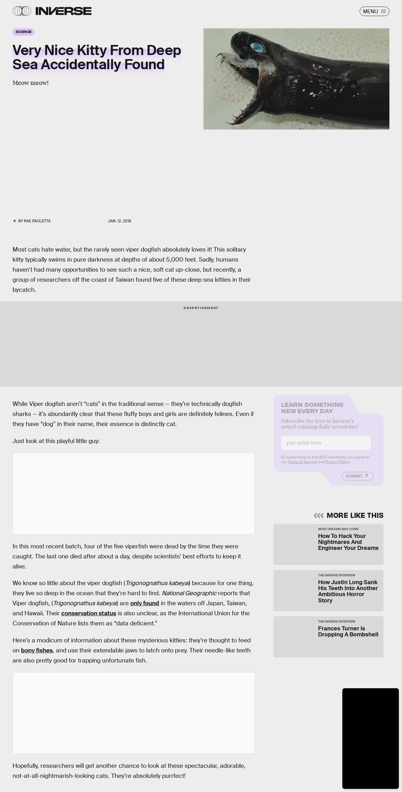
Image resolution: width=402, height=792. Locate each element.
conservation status (88, 613)
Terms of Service (302, 465)
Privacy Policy (337, 465)
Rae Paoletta (37, 221)
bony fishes (37, 650)
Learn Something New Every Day (312, 411)
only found (144, 603)
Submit (354, 480)
